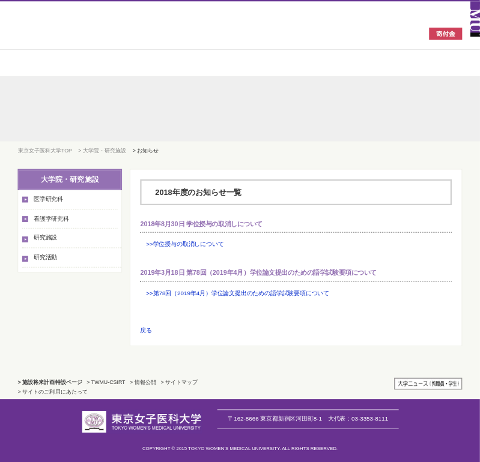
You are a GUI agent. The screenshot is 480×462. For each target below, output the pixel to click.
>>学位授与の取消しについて (184, 244)
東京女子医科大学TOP (45, 150)
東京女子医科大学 (86, 33)
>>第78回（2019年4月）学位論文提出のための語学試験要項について (237, 292)
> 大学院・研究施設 (102, 150)
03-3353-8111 (358, 418)
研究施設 (45, 238)
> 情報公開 (143, 382)
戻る (146, 330)
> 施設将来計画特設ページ (50, 382)
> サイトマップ (179, 382)
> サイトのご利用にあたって (53, 392)
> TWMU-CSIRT (106, 382)
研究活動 (45, 257)
